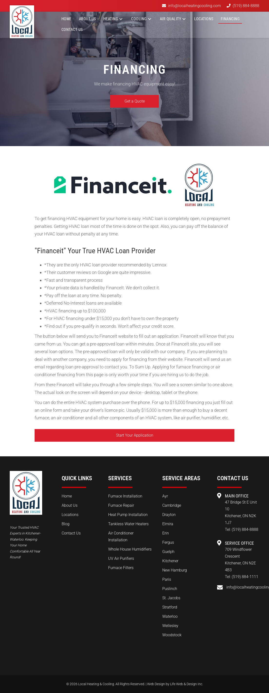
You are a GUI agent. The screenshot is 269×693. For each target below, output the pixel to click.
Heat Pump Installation (128, 514)
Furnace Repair (121, 505)
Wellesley (170, 625)
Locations (70, 514)
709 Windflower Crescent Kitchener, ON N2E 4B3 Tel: (240, 563)
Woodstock (172, 635)
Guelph (168, 551)
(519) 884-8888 (246, 5)
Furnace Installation (125, 496)
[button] (121, 19)
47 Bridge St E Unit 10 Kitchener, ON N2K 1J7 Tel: (241, 516)
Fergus (168, 542)
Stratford (169, 607)
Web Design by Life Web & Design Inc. (175, 684)
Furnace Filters (121, 567)
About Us (69, 505)
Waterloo (170, 616)
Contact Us (71, 533)
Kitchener (170, 561)
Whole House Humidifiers (130, 549)
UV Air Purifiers (121, 558)
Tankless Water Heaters (128, 524)
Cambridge (171, 505)
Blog (65, 524)
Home (67, 496)
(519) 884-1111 (245, 576)
